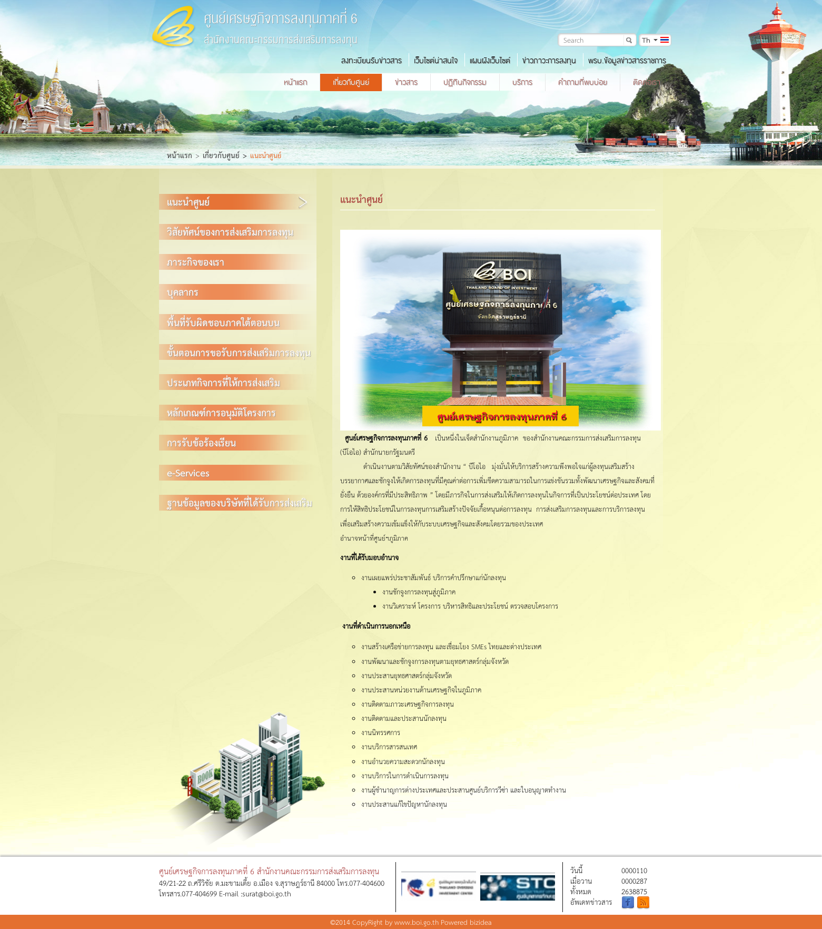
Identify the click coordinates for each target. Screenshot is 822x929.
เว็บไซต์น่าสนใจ (436, 60)
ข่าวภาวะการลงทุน (549, 60)
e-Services (188, 472)
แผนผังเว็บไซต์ (490, 60)
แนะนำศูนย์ (188, 201)
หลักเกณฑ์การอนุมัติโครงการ (221, 412)
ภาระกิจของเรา (195, 261)
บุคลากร (183, 291)
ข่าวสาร (406, 82)
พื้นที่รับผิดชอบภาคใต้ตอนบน (223, 322)
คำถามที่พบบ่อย (582, 82)
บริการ (522, 82)
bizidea (481, 921)
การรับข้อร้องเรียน (201, 442)
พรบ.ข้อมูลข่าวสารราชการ (627, 60)
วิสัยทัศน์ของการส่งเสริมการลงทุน (230, 231)
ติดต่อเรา (646, 82)
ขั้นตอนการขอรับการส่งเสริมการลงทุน (239, 352)
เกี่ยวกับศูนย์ (351, 82)
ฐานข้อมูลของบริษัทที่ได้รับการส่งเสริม (239, 502)
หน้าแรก (295, 82)
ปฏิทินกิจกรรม (465, 82)
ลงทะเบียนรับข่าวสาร (371, 60)
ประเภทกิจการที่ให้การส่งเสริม (223, 382)
